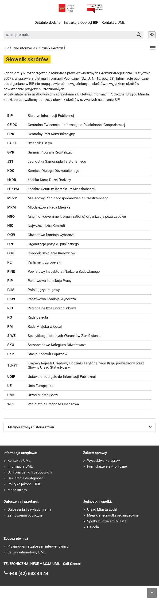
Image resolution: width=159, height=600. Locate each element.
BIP (6, 48)
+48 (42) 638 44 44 (28, 573)
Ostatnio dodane (47, 22)
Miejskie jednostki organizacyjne (113, 515)
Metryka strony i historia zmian (80, 426)
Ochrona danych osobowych (30, 472)
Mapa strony (17, 490)
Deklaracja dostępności (26, 478)
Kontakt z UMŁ (113, 22)
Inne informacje (23, 48)
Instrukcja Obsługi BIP (81, 22)
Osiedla (93, 527)
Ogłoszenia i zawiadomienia (29, 509)
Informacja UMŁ (20, 466)
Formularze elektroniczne (107, 466)
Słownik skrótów (51, 48)
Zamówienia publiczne (25, 515)
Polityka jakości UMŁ (24, 484)
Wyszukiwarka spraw (103, 460)
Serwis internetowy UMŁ (27, 552)
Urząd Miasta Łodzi (102, 509)
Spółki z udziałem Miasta (106, 521)
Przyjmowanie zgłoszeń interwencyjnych (39, 546)
